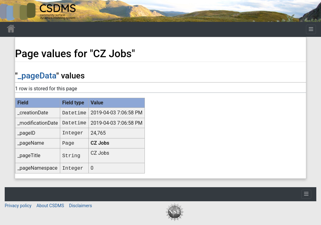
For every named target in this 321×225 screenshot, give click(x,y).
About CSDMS (50, 205)
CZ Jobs (100, 143)
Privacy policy (18, 205)
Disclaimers (80, 205)
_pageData (37, 75)
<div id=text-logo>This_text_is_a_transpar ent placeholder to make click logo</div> (10, 11)
